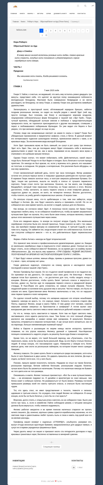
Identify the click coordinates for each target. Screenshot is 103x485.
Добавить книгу (60, 13)
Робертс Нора (32, 21)
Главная (14, 13)
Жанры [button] (30, 13)
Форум (72, 13)
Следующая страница (51, 447)
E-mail (77, 467)
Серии (48, 13)
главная (15, 466)
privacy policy (28, 468)
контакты (28, 466)
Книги (22, 13)
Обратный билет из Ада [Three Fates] (54, 21)
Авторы (40, 13)
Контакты (81, 13)
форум (21, 466)
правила (20, 468)
